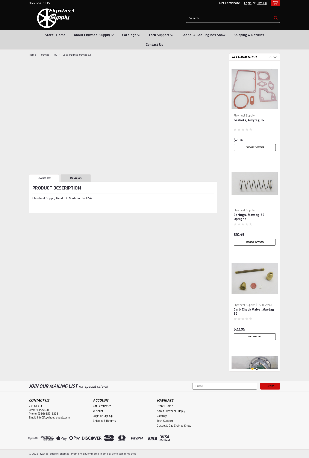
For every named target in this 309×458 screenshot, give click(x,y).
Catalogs (131, 35)
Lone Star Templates (124, 453)
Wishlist (98, 411)
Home (32, 54)
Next (275, 57)
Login (247, 3)
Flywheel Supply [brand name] (244, 115)
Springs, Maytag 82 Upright (249, 217)
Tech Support (160, 35)
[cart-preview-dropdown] (274, 3)
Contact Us (154, 44)
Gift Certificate (229, 3)
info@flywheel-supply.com (53, 417)
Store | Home (55, 35)
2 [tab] (257, 369)
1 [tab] (252, 369)
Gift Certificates (102, 406)
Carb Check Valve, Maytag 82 (254, 312)
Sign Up (262, 3)
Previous (270, 57)
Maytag (45, 54)
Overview (44, 178)
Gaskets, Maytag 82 (249, 120)
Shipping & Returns (249, 35)
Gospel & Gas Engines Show (203, 35)
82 (55, 54)
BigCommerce (91, 453)
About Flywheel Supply (94, 35)
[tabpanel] (255, 108)
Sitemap (64, 453)
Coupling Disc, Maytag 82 (76, 54)
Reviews (76, 178)
